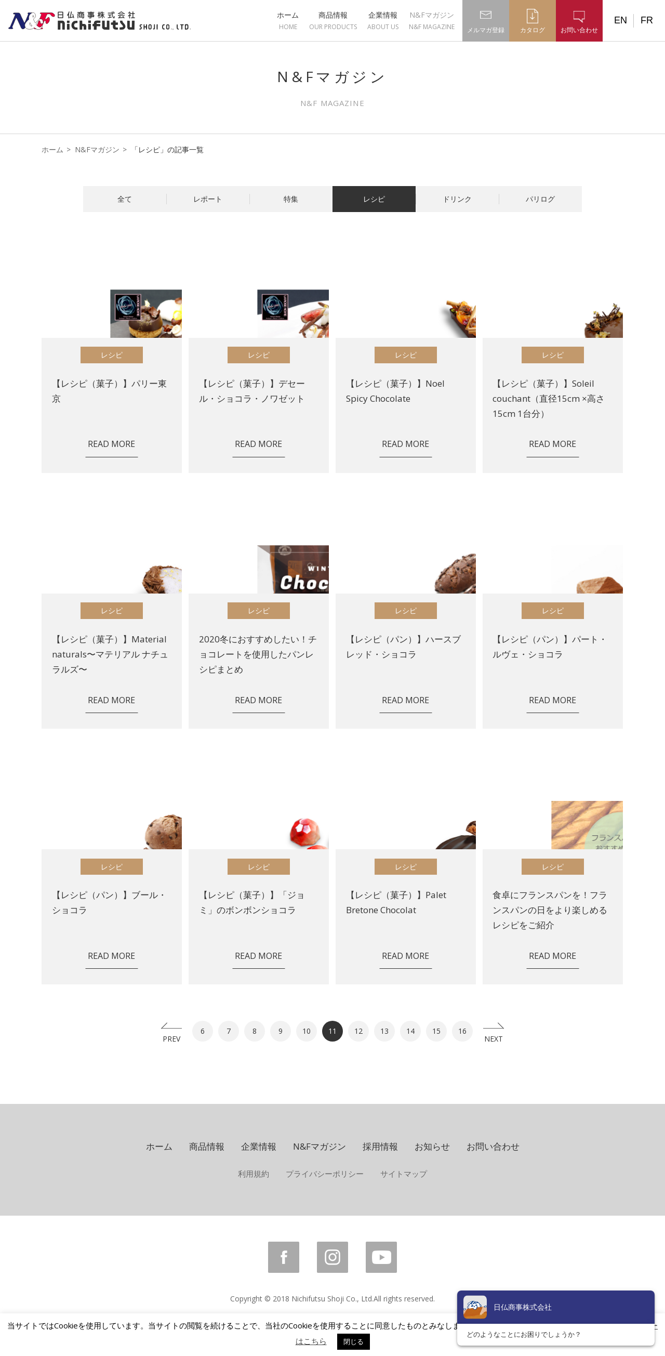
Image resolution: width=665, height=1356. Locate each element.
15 (436, 1031)
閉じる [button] (353, 1341)
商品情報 (333, 20)
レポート (207, 199)
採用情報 (380, 1146)
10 (306, 1031)
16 (462, 1031)
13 (384, 1031)
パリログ (540, 199)
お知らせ (432, 1146)
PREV (171, 1038)
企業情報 (382, 20)
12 (358, 1031)
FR (647, 20)
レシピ (374, 199)
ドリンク (457, 199)
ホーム (288, 20)
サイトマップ (403, 1173)
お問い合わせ (493, 1146)
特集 (291, 199)
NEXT (493, 1038)
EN (620, 20)
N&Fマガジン (432, 20)
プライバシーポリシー (325, 1173)
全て (124, 199)
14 (410, 1031)
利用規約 (253, 1173)
